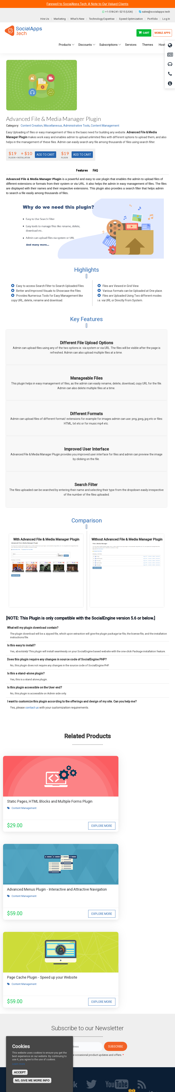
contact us (32, 707)
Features (82, 170)
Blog (51, 1034)
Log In (166, 18)
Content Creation (32, 125)
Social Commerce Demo (106, 1059)
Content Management (105, 125)
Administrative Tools (76, 125)
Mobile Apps (162, 32)
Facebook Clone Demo (105, 1053)
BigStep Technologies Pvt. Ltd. (99, 1079)
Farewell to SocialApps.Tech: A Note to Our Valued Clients (87, 4)
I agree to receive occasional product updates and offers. (89, 966)
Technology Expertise (101, 18)
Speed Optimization (131, 18)
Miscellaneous (53, 125)
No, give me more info (32, 1080)
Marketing (60, 18)
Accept (20, 1072)
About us (12, 1034)
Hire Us (44, 18)
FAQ (95, 170)
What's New (77, 18)
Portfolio (152, 18)
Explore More (69, 825)
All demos (97, 1034)
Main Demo (98, 1040)
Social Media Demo (103, 1047)
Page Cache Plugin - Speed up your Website (42, 889)
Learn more (18, 1064)
